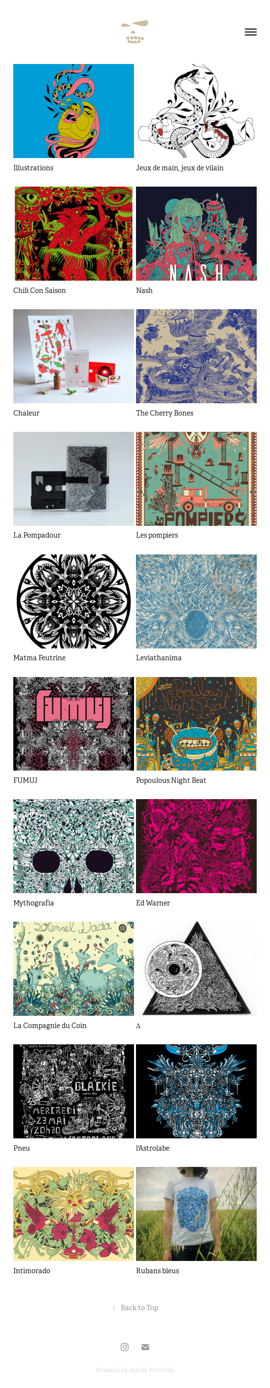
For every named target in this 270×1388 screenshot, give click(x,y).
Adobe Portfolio (152, 1370)
